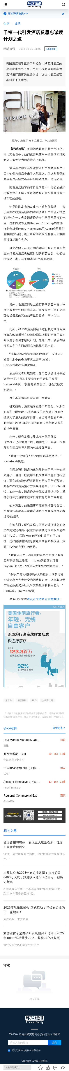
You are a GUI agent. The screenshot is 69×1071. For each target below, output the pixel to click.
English (50, 48)
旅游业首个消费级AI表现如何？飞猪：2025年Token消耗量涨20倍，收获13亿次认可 (33, 935)
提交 (54, 1042)
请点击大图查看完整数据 (43, 599)
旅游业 (8, 700)
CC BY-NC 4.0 (56, 717)
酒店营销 (21, 700)
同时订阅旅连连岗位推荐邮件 (24, 1050)
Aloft (34, 700)
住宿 (6, 23)
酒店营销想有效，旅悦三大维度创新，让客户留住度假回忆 (33, 845)
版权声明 (8, 717)
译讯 (18, 23)
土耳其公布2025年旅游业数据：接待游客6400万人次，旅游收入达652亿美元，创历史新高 (33, 877)
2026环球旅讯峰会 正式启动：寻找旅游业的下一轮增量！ (34, 910)
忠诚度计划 (47, 700)
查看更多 (59, 727)
